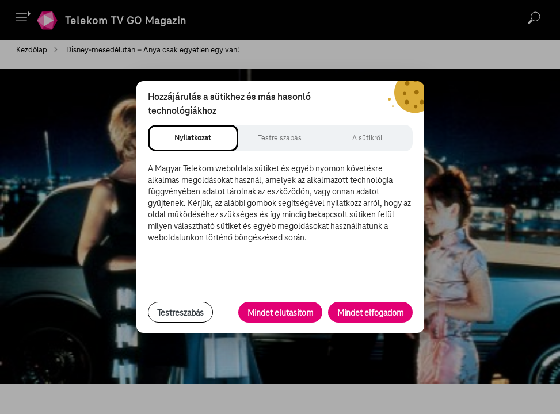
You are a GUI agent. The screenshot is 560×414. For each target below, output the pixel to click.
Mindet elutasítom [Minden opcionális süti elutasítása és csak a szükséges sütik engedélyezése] (280, 313)
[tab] (193, 138)
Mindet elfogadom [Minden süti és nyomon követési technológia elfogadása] (370, 313)
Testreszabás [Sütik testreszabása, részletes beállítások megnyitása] (180, 313)
